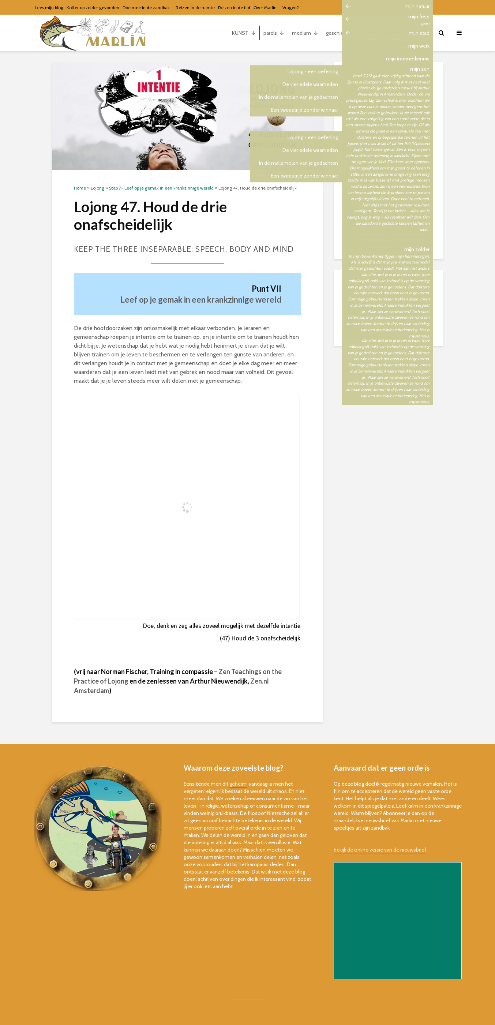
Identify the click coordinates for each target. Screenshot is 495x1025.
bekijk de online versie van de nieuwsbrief (380, 849)
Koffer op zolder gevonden (93, 7)
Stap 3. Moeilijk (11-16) (370, 154)
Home (80, 188)
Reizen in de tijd (234, 7)
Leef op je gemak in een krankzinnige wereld (200, 299)
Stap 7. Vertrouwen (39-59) (376, 229)
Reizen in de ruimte (195, 7)
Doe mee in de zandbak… (147, 7)
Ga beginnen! (360, 109)
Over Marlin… (266, 7)
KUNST (244, 33)
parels (273, 33)
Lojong (97, 188)
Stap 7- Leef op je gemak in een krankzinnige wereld (161, 188)
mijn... (419, 33)
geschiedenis (344, 33)
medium (305, 33)
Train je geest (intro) (369, 94)
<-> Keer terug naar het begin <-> (383, 184)
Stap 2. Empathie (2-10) (372, 139)
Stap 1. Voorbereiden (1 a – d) (378, 124)
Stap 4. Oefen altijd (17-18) (376, 169)
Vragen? (290, 7)
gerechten (386, 33)
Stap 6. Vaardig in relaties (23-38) (384, 214)
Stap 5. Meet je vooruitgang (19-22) (386, 199)
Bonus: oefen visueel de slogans (383, 244)
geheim (238, 784)
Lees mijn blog (49, 7)
